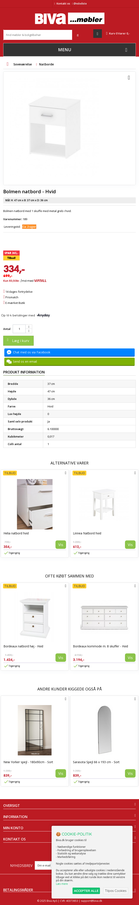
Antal (7, 329)
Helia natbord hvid (16, 533)
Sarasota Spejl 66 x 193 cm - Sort (96, 762)
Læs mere (62, 884)
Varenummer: (12, 219)
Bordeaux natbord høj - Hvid (23, 646)
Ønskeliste (79, 3)
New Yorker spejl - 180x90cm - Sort (28, 762)
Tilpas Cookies (115, 891)
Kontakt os (63, 3)
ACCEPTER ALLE (86, 891)
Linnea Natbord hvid (87, 533)
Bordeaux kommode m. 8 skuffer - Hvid (100, 646)
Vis (60, 544)
